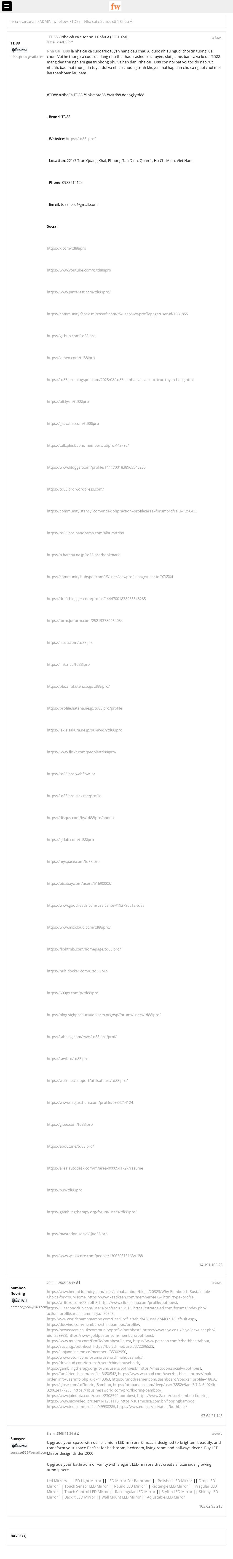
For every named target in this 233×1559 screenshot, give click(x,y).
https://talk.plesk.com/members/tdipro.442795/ (88, 445)
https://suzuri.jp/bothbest (69, 1346)
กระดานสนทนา (23, 21)
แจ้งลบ (217, 37)
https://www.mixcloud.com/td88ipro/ (79, 927)
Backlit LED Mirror (79, 1497)
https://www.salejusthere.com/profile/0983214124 (90, 1102)
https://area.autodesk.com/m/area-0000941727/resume (95, 1168)
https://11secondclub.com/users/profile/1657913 (89, 1308)
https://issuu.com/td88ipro (70, 642)
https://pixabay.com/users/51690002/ (79, 883)
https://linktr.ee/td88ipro (68, 664)
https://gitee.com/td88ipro (70, 1124)
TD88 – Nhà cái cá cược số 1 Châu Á (102, 21)
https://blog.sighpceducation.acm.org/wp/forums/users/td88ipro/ (104, 1014)
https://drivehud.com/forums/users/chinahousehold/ (93, 1362)
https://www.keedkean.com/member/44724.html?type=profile (141, 1297)
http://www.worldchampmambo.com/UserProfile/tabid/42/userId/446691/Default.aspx (121, 1318)
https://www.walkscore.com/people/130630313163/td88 (95, 1255)
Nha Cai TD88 (58, 51)
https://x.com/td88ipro (66, 248)
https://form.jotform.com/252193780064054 (85, 620)
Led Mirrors (57, 1480)
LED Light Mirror (87, 1480)
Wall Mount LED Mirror (121, 1497)
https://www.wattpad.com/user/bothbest (153, 1373)
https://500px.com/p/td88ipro (72, 992)
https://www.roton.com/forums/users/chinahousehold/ (95, 1357)
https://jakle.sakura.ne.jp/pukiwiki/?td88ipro (84, 730)
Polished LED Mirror (175, 1480)
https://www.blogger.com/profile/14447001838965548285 (96, 467)
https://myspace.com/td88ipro (73, 861)
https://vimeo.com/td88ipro (71, 357)
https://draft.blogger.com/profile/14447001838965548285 (96, 598)
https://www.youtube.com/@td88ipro (79, 270)
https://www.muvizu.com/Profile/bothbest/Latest (89, 1340)
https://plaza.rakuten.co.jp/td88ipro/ (78, 686)
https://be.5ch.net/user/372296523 (123, 1346)
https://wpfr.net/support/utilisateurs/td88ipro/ (87, 1080)
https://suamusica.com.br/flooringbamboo (158, 1401)
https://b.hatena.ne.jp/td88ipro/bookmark (83, 554)
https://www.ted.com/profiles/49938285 (81, 1406)
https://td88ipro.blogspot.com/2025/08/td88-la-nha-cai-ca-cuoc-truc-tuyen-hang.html (120, 379)
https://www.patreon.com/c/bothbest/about (171, 1340)
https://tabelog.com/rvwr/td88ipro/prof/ (82, 1036)
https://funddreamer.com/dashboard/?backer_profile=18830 (164, 1379)
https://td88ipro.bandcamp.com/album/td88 (85, 532)
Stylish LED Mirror (177, 1491)
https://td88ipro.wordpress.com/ (75, 489)
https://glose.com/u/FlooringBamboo (79, 1384)
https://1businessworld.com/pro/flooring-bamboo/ (117, 1390)
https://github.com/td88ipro (71, 335)
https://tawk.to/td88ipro (67, 1058)
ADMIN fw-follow (54, 21)
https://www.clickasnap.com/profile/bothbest (138, 1302)
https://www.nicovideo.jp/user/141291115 (83, 1401)
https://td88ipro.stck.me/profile (74, 795)
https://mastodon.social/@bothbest (170, 1368)
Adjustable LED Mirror (166, 1497)
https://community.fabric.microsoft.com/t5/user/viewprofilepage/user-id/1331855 (117, 313)
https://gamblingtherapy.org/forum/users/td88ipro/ (92, 1211)
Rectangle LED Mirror (169, 1486)
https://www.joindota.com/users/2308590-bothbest (91, 1395)
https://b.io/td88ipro (64, 1190)
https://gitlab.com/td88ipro (70, 839)
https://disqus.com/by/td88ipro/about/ (80, 817)
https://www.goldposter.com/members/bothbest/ (112, 1335)
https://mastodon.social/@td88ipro (77, 1233)
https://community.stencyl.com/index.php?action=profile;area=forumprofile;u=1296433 (122, 511)
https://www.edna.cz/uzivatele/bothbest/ (152, 1406)
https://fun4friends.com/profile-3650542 (81, 1373)
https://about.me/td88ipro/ (70, 1146)
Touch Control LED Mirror (86, 1491)
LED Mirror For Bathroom (130, 1480)
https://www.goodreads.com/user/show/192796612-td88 (96, 905)
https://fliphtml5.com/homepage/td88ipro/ (84, 949)
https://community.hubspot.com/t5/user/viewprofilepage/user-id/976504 (110, 576)
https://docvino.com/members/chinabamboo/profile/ (93, 1324)
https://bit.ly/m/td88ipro (68, 401)
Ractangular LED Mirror (135, 1491)
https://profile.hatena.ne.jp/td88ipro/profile (84, 708)
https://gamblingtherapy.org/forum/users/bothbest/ (92, 1368)
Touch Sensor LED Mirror (86, 1486)
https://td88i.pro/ (81, 138)
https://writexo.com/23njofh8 (72, 1302)
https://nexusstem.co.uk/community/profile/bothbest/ (94, 1329)
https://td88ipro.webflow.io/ (71, 773)
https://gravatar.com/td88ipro (73, 423)
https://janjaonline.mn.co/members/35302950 (86, 1351)
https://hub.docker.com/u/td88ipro (77, 971)
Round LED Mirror (129, 1486)
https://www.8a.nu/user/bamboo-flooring (173, 1395)
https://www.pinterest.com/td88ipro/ (79, 292)
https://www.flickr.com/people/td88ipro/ (81, 752)
